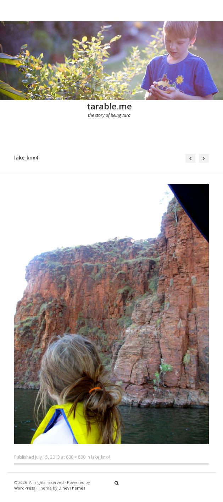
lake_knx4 (100, 457)
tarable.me (109, 106)
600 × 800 (75, 457)
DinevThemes (71, 488)
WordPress (24, 488)
